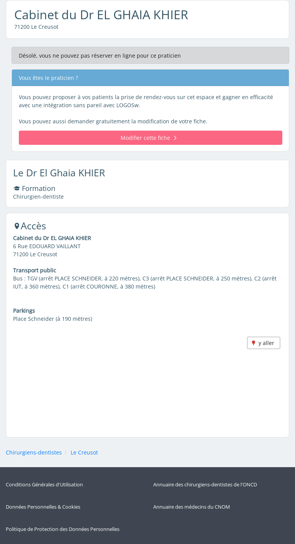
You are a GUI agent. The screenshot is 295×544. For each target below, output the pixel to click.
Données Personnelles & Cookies (43, 507)
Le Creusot (84, 452)
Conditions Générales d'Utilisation (44, 484)
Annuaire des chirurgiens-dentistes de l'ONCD (205, 484)
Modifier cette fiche (148, 137)
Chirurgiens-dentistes (34, 452)
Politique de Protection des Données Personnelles (62, 529)
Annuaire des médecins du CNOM (191, 507)
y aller (266, 343)
